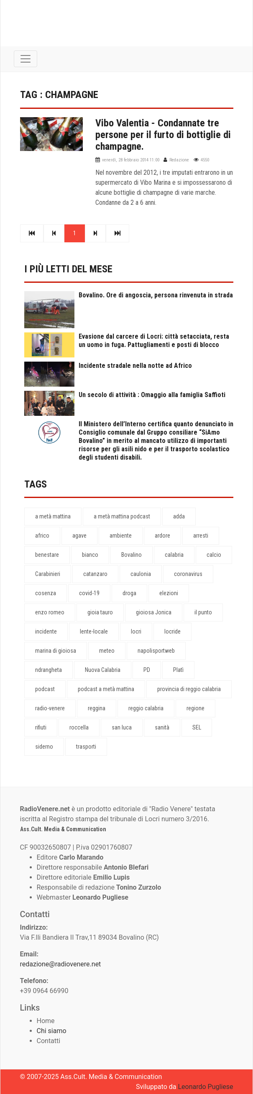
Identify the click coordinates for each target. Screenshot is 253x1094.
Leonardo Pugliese (205, 1087)
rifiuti (40, 727)
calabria (174, 554)
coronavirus (188, 574)
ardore (162, 535)
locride (172, 631)
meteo (107, 650)
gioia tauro (100, 612)
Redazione (179, 160)
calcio (214, 554)
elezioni (168, 593)
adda (179, 516)
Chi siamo (51, 1031)
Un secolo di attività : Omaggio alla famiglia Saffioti (152, 395)
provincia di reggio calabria (189, 689)
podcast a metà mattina (106, 689)
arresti (200, 535)
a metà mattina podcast (122, 516)
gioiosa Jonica (153, 612)
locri (136, 631)
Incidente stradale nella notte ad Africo (135, 366)
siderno (44, 746)
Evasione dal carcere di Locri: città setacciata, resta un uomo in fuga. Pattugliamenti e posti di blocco (154, 340)
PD (146, 669)
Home (46, 1021)
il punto (203, 612)
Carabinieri (47, 574)
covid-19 (89, 593)
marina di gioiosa (55, 650)
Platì (178, 669)
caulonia (140, 574)
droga (129, 593)
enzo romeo (49, 612)
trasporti (86, 746)
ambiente (121, 535)
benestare (47, 554)
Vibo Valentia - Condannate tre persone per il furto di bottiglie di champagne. (163, 134)
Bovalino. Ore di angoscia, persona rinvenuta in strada (156, 295)
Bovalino (131, 554)
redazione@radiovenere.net (60, 964)
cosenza (45, 593)
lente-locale (94, 631)
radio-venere (50, 708)
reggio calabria (146, 708)
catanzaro (95, 574)
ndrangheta (48, 669)
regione (195, 708)
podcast (45, 689)
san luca (122, 727)
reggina (96, 708)
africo (42, 535)
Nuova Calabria (102, 669)
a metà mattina (53, 516)
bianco (90, 554)
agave (79, 535)
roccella (79, 727)
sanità (162, 727)
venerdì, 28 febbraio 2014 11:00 (130, 160)
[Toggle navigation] (25, 58)
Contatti (49, 1041)
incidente (46, 631)
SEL (196, 727)
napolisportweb (156, 650)
